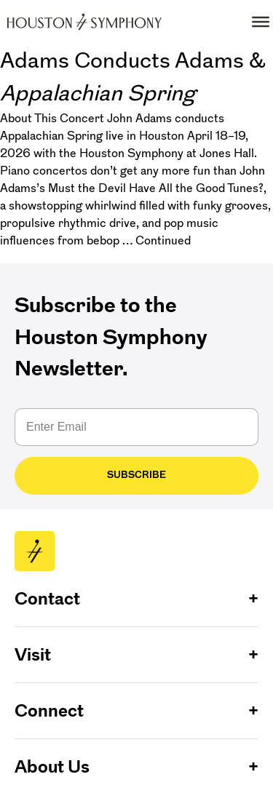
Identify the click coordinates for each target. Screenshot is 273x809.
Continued (163, 240)
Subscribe (136, 474)
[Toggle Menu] (260, 22)
